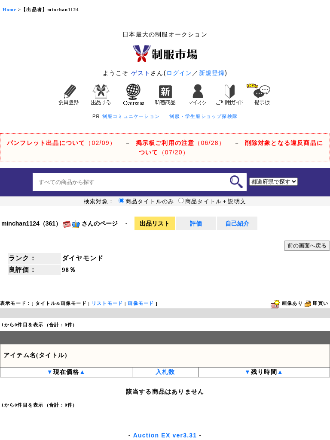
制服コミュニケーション (131, 116)
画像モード (141, 303)
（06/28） (180, 142)
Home (9, 9)
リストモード (107, 303)
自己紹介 (237, 223)
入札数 (165, 372)
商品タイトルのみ (146, 202)
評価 (196, 223)
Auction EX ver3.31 (165, 435)
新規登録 (212, 72)
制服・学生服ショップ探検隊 (203, 116)
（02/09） (61, 142)
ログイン (179, 72)
